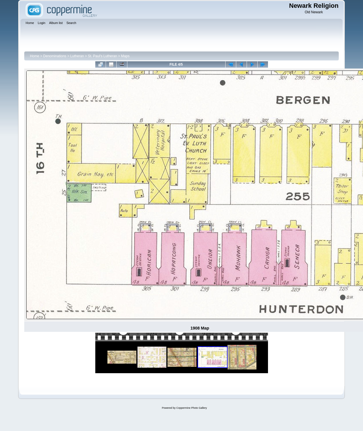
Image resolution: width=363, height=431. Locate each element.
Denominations (54, 56)
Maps (125, 56)
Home (34, 56)
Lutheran (77, 56)
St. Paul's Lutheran (102, 56)
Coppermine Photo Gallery (191, 407)
